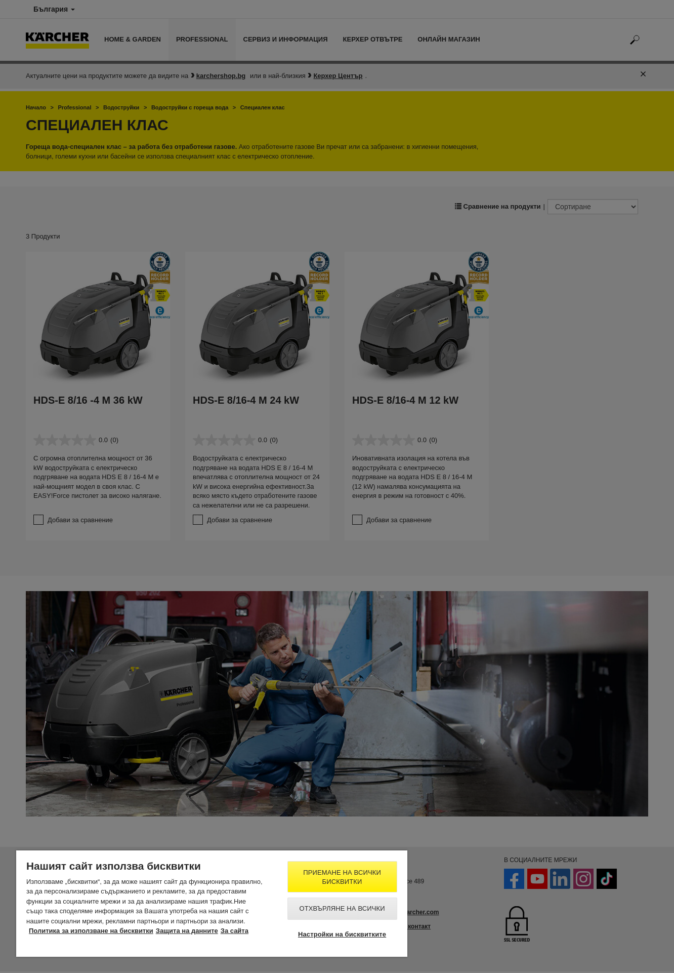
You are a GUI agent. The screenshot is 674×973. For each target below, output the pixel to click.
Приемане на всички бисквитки (342, 877)
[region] (211, 903)
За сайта (234, 931)
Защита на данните (187, 931)
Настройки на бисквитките (342, 934)
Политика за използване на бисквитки (91, 931)
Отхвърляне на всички (342, 908)
